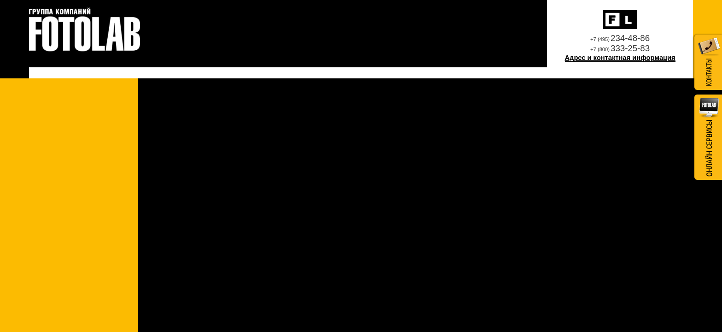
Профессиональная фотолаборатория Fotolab (84, 30)
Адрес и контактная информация (620, 57)
